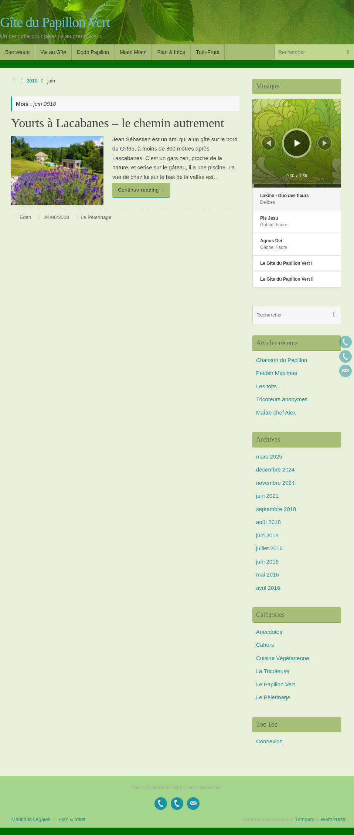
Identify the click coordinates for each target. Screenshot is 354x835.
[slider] (296, 185)
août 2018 (268, 522)
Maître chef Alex (276, 412)
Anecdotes (269, 632)
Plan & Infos (71, 819)
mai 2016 (267, 574)
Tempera (305, 819)
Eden (25, 217)
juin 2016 (267, 561)
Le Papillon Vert (275, 684)
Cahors (265, 645)
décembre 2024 (275, 469)
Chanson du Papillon (281, 360)
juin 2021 (267, 496)
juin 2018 (267, 535)
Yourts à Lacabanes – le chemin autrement (117, 123)
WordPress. (334, 819)
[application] (296, 143)
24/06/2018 (56, 217)
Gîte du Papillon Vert (55, 22)
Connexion (269, 741)
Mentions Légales (31, 819)
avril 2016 (268, 588)
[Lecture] (297, 143)
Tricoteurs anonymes (282, 399)
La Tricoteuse (272, 671)
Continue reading (142, 190)
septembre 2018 (276, 509)
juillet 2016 (269, 548)
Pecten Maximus (276, 373)
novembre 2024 (275, 483)
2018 (32, 81)
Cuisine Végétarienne (282, 658)
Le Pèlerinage (96, 217)
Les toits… (269, 386)
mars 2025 (269, 456)
